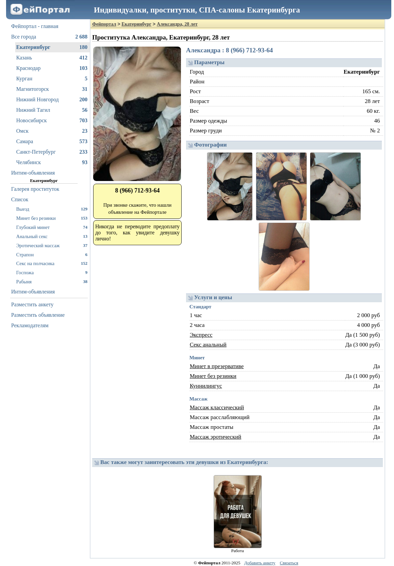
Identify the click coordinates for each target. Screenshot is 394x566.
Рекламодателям (30, 325)
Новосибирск (51, 120)
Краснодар (51, 68)
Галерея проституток (35, 189)
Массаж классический (217, 407)
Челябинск (51, 162)
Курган (51, 79)
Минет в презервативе (217, 366)
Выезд (51, 209)
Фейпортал (104, 24)
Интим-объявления (33, 173)
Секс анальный (208, 344)
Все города (49, 37)
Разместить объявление (38, 315)
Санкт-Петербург (51, 152)
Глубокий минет (51, 227)
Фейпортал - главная (34, 26)
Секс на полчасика (51, 263)
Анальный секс (51, 236)
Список (19, 199)
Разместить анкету (32, 304)
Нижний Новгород (51, 100)
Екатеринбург (51, 47)
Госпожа (51, 272)
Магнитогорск (51, 89)
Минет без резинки (51, 218)
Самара (51, 141)
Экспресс (201, 335)
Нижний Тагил (51, 110)
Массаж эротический (215, 437)
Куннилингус (206, 386)
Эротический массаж (51, 245)
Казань (51, 58)
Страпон (51, 254)
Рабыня (51, 281)
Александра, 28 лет (177, 24)
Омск (51, 131)
